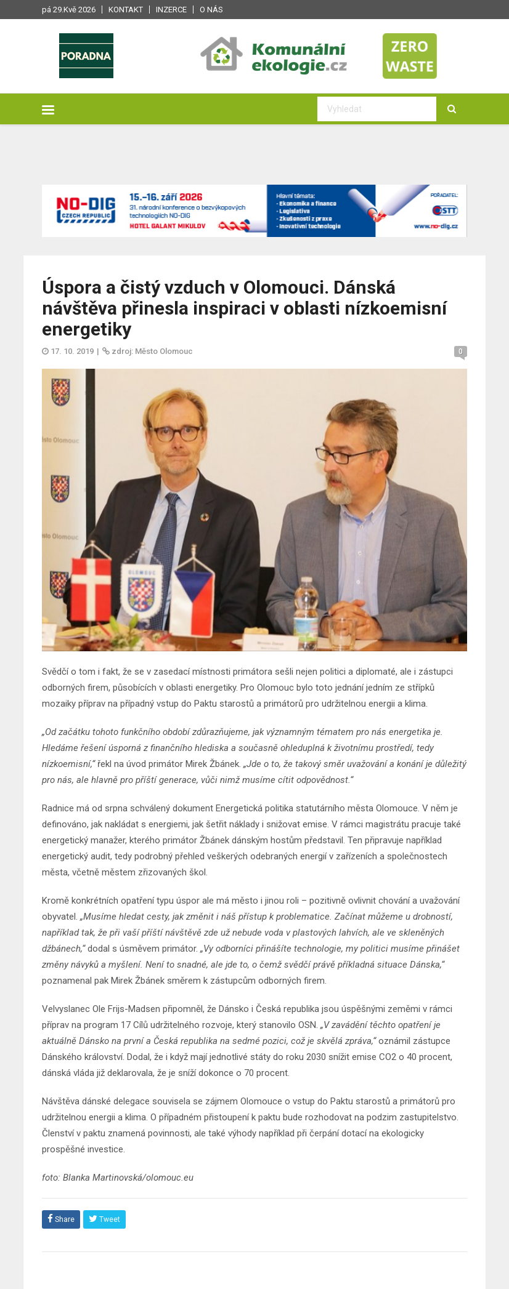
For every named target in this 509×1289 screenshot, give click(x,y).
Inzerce (171, 9)
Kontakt (125, 9)
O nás (211, 9)
